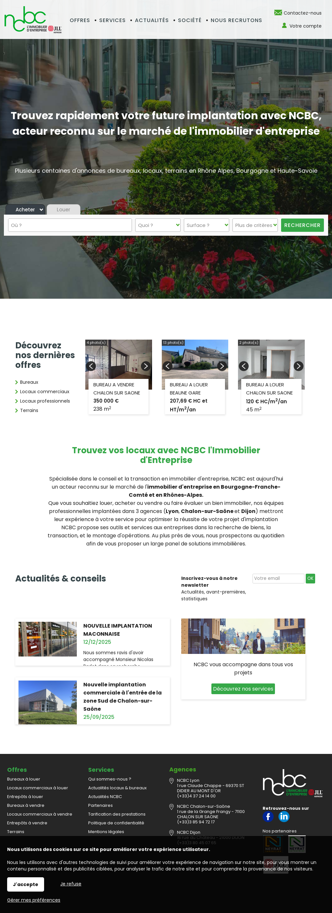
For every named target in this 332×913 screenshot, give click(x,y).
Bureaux (29, 382)
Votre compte (306, 26)
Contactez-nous (303, 13)
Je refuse (70, 884)
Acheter (25, 209)
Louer (63, 209)
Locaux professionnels (45, 401)
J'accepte (25, 884)
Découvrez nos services (243, 689)
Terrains (29, 410)
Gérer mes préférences (33, 900)
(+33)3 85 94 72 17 (196, 822)
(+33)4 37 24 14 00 (196, 796)
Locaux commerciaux (44, 391)
